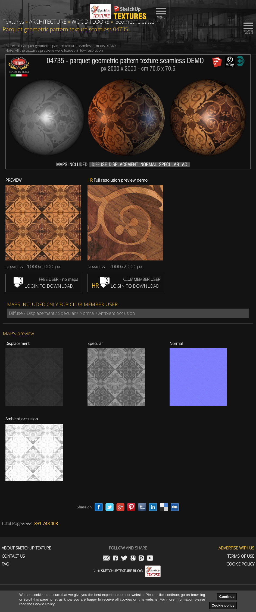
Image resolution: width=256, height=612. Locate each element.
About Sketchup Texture (26, 548)
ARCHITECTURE (48, 21)
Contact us (13, 556)
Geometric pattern (137, 21)
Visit (127, 570)
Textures (13, 21)
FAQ (5, 564)
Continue (227, 597)
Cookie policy (223, 605)
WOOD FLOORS (90, 21)
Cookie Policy (240, 564)
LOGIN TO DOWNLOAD (43, 286)
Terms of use (240, 556)
